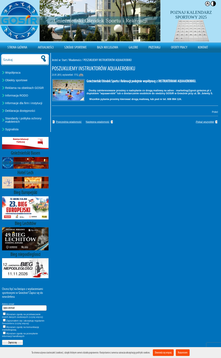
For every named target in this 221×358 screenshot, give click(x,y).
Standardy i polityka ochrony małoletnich (23, 120)
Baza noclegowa (107, 47)
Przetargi (154, 47)
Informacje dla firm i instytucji (23, 103)
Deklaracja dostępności (20, 110)
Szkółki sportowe (75, 47)
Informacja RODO (16, 95)
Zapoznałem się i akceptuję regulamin (23, 322)
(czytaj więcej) (36, 317)
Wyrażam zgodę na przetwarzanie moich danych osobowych (22, 315)
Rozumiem (183, 352)
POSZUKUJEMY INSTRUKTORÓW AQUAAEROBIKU (107, 60)
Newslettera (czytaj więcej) (15, 323)
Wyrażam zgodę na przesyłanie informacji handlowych (20, 334)
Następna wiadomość (97, 121)
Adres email (8, 304)
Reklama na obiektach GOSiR (24, 88)
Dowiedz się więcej (163, 352)
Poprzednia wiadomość (69, 121)
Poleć (214, 112)
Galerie (133, 47)
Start (64, 60)
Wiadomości (75, 60)
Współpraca (12, 72)
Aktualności (46, 47)
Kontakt (203, 47)
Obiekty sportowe (16, 80)
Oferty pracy (179, 47)
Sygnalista (12, 129)
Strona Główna (17, 47)
